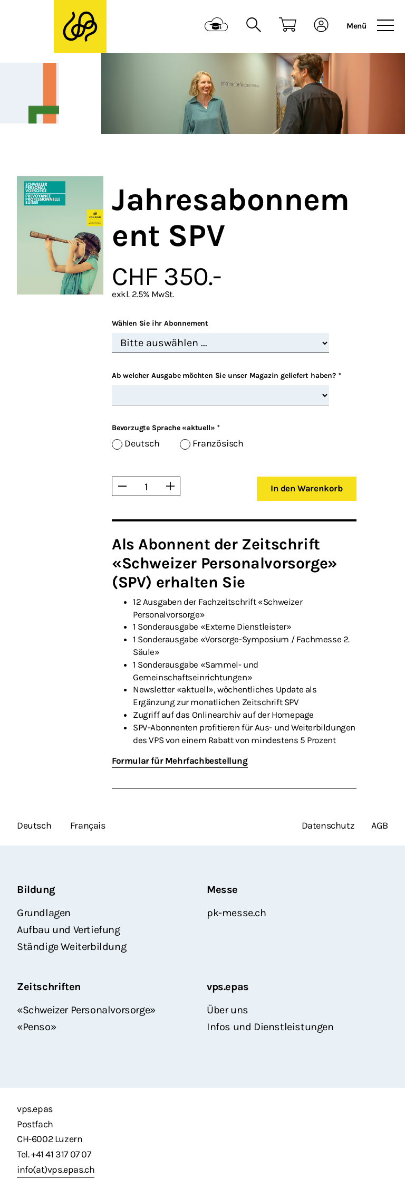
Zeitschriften (49, 987)
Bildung (36, 890)
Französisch (218, 443)
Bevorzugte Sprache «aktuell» (165, 427)
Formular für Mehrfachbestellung (180, 760)
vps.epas (228, 987)
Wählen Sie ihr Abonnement (160, 323)
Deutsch (142, 443)
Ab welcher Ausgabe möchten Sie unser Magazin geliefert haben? (226, 375)
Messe (222, 890)
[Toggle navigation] (385, 26)
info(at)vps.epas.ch (55, 1169)
